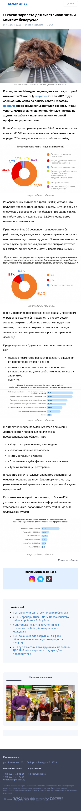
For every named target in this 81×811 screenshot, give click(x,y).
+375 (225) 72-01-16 (14, 774)
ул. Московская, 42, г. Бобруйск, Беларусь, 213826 (30, 762)
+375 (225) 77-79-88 (14, 776)
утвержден (40, 96)
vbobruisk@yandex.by (14, 779)
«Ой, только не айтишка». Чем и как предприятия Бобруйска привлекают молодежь (36, 628)
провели (9, 105)
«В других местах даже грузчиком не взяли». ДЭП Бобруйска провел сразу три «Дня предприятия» (42, 650)
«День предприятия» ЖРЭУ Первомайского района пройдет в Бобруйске (41, 618)
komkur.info (49, 788)
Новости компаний (40, 677)
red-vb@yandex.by (37, 774)
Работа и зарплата (33, 24)
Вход (70, 3)
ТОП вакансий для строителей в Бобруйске (40, 612)
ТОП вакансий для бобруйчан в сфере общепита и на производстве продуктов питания (38, 639)
